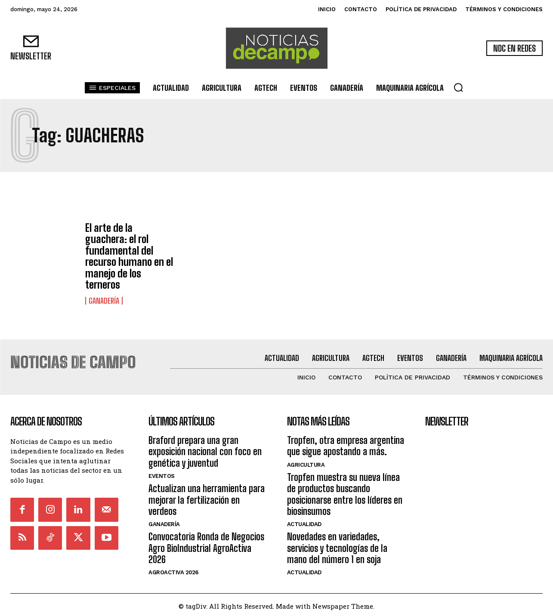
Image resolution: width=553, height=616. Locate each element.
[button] (458, 87)
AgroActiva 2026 (173, 570)
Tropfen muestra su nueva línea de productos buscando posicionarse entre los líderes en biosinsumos (344, 491)
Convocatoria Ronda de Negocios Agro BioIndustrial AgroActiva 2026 (206, 545)
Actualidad (304, 521)
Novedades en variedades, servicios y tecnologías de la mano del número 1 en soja (337, 545)
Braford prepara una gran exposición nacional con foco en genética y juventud (205, 448)
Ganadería (104, 301)
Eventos (161, 473)
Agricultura (306, 462)
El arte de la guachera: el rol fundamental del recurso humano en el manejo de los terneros (129, 256)
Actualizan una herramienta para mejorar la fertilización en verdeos (206, 497)
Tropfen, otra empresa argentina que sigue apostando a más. (345, 442)
